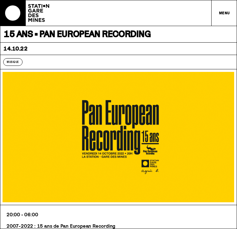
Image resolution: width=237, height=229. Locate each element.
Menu (224, 13)
